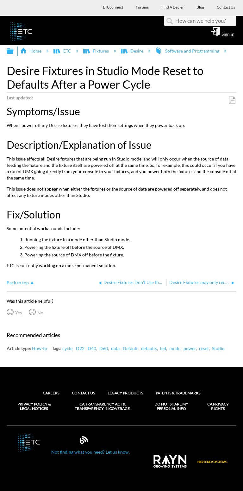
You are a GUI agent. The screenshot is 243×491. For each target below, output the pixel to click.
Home (31, 51)
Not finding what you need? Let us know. (90, 452)
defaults (149, 348)
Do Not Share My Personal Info (171, 406)
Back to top (18, 282)
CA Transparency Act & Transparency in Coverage (102, 406)
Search (169, 21)
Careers (51, 393)
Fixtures (96, 51)
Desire (132, 51)
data (115, 348)
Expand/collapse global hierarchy (14, 51)
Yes (18, 312)
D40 (92, 348)
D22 (80, 348)
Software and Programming (187, 51)
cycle (67, 348)
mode (174, 348)
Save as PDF (231, 100)
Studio (218, 348)
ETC (62, 51)
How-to (39, 348)
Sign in (227, 33)
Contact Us (83, 393)
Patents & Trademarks (178, 393)
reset (204, 348)
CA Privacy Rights (218, 406)
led (163, 348)
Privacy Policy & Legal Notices (34, 406)
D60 (103, 348)
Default (130, 348)
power (190, 348)
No (40, 312)
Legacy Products (125, 393)
